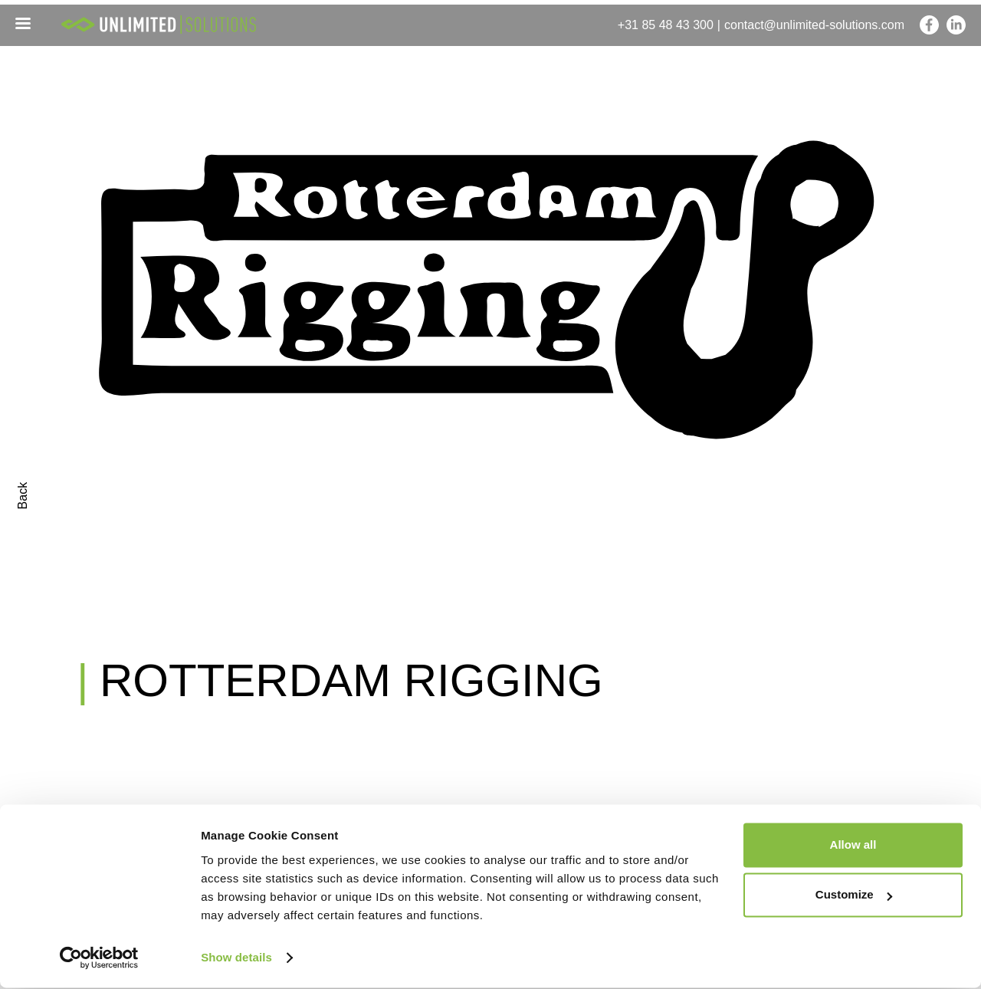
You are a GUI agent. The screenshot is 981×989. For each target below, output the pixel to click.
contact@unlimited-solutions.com (814, 24)
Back (22, 496)
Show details (236, 958)
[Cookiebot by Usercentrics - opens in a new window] (99, 959)
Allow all (853, 846)
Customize (853, 895)
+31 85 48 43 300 (666, 24)
